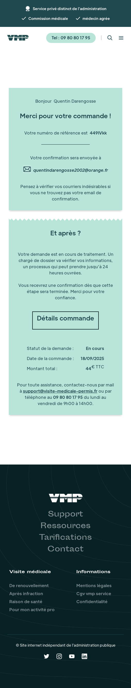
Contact (65, 550)
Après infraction (26, 593)
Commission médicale (48, 18)
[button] (121, 38)
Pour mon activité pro (32, 609)
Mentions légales (94, 585)
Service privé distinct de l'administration (70, 8)
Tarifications (65, 538)
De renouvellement (29, 585)
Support (65, 515)
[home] (18, 38)
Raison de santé (25, 601)
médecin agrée (96, 18)
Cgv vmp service (93, 593)
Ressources (65, 526)
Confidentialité (92, 601)
